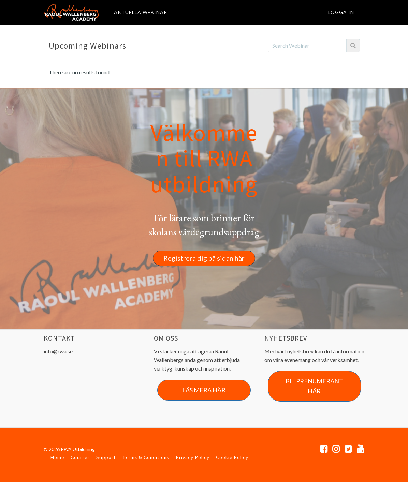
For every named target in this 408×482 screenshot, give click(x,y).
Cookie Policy (232, 457)
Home (57, 457)
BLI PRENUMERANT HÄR (314, 386)
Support (106, 457)
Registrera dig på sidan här (204, 258)
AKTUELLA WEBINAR (140, 12)
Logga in (341, 12)
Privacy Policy (192, 457)
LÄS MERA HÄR (203, 390)
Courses (80, 457)
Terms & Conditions (145, 457)
